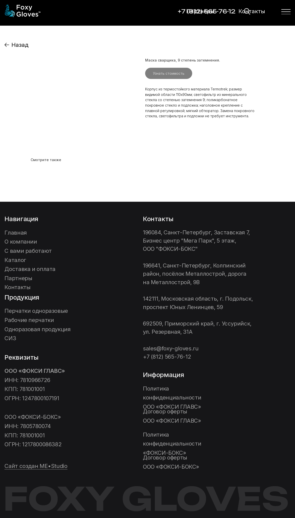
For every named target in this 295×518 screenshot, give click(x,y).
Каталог (15, 260)
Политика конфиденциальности (172, 397)
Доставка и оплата (30, 268)
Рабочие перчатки (29, 320)
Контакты (251, 11)
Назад (19, 44)
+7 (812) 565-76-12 (167, 356)
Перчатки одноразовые (36, 310)
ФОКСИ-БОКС (172, 443)
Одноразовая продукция (37, 329)
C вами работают (28, 250)
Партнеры (200, 11)
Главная (15, 232)
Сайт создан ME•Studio (35, 465)
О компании (20, 241)
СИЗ (10, 338)
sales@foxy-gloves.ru (171, 348)
